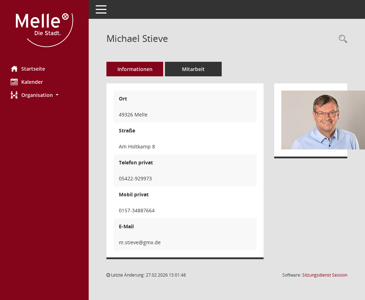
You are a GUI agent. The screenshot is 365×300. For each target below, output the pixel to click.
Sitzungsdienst (324, 275)
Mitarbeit (193, 69)
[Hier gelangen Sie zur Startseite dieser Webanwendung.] (44, 30)
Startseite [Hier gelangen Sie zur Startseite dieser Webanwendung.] (28, 68)
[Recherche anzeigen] (341, 39)
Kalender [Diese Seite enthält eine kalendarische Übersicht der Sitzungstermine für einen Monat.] (27, 81)
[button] (44, 95)
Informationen (135, 69)
